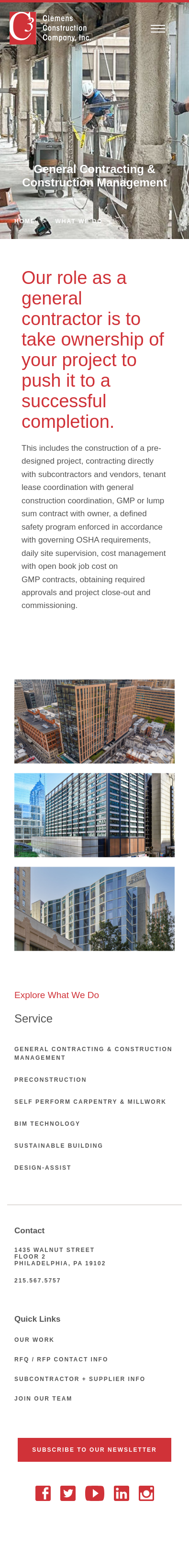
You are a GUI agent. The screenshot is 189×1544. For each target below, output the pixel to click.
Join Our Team (43, 1398)
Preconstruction (50, 1079)
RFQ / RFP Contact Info (61, 1359)
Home (24, 221)
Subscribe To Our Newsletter (94, 1449)
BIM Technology (47, 1123)
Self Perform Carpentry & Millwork (90, 1101)
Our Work (34, 1340)
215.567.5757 (37, 1280)
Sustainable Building (58, 1145)
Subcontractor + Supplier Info (79, 1379)
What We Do (79, 221)
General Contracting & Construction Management (93, 1053)
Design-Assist (42, 1167)
